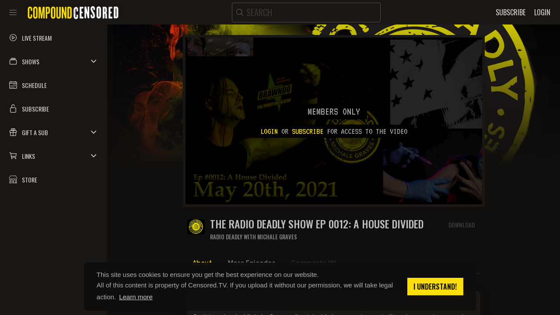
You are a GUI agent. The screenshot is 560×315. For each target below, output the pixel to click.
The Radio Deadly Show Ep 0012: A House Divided (317, 223)
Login (269, 131)
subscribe (307, 131)
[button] (53, 61)
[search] (306, 12)
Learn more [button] (136, 297)
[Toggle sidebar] (13, 12)
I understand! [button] (435, 286)
